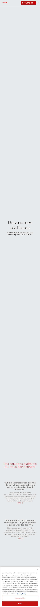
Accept (20, 603)
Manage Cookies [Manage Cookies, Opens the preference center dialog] (20, 598)
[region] (20, 587)
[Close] (37, 569)
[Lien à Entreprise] (4, 2)
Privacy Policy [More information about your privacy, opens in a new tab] (21, 594)
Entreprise (27, 3)
